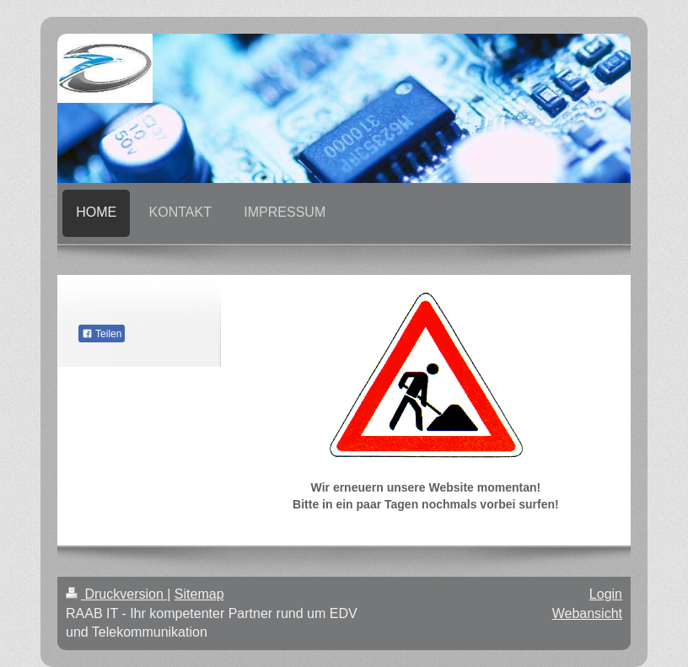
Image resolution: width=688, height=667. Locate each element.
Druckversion (116, 594)
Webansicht (587, 613)
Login (605, 594)
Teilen (101, 334)
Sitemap (199, 594)
